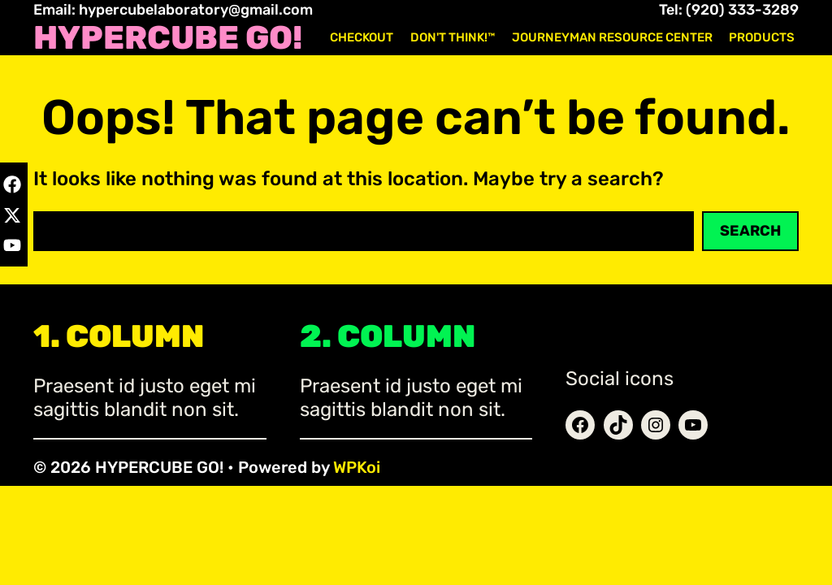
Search (750, 231)
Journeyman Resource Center (612, 37)
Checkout (361, 37)
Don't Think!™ (453, 37)
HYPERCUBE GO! (167, 38)
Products (762, 37)
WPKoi (356, 467)
